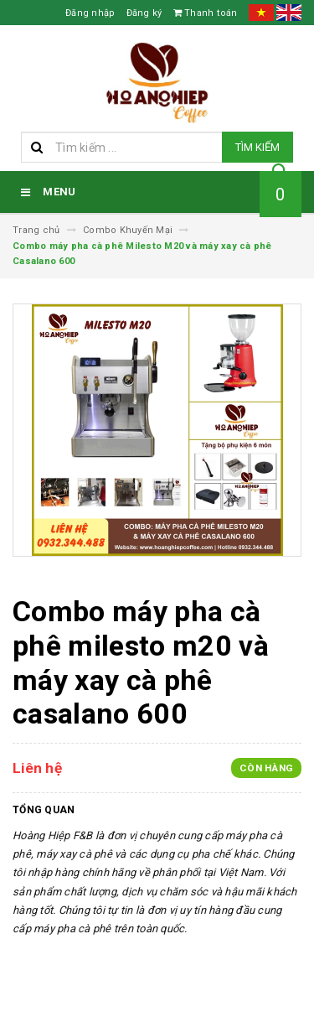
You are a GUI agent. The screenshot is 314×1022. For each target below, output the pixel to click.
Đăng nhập (90, 13)
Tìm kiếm (257, 147)
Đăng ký (144, 13)
